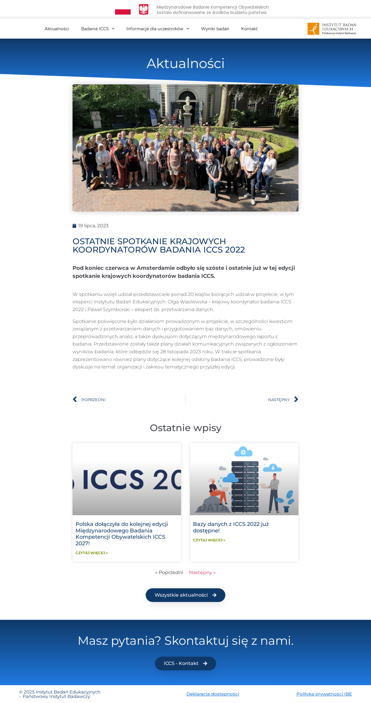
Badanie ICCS (97, 28)
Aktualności (57, 28)
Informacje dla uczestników (157, 28)
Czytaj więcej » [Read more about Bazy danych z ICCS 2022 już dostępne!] (209, 540)
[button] (185, 595)
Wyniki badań (215, 28)
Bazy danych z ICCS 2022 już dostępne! (231, 527)
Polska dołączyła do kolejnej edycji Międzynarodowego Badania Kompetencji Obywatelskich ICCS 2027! (122, 534)
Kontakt (249, 28)
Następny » (202, 572)
